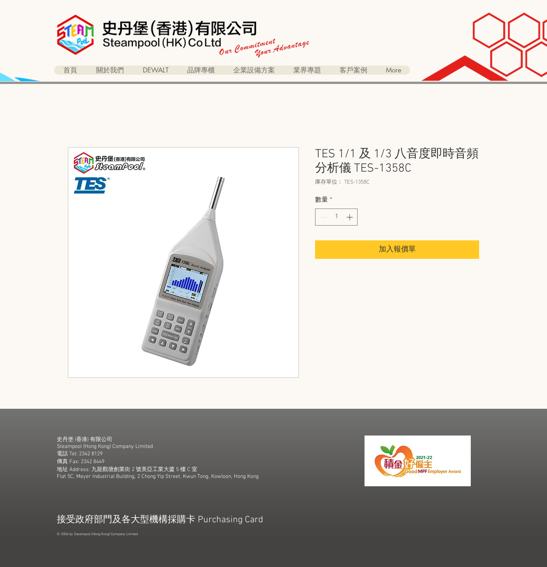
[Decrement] (322, 217)
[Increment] (350, 217)
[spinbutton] (336, 217)
